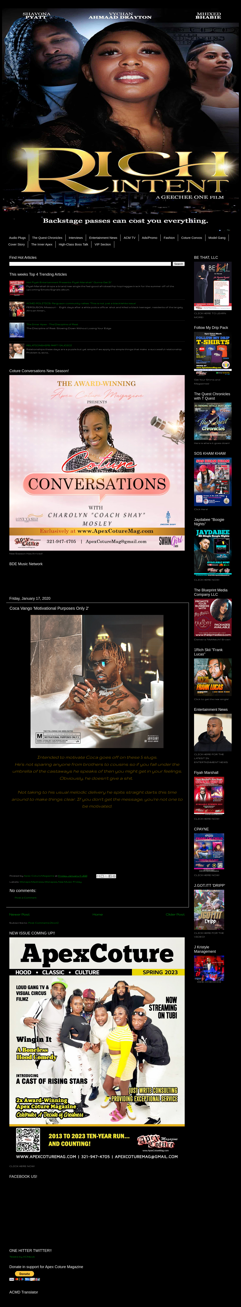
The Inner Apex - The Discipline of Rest (52, 324)
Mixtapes (51, 881)
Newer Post (19, 914)
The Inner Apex (41, 244)
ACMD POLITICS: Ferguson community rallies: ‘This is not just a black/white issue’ (81, 303)
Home (98, 914)
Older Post (175, 914)
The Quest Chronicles (47, 237)
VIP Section (103, 244)
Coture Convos (191, 237)
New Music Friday (70, 881)
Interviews (76, 237)
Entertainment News (103, 237)
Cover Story (16, 244)
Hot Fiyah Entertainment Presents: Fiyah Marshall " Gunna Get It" (69, 282)
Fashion (169, 237)
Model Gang (217, 237)
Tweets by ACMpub (22, 1256)
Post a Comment (26, 897)
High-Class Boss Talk (73, 244)
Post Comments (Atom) (43, 922)
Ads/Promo (149, 237)
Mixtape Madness (32, 881)
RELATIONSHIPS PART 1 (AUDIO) (49, 345)
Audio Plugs (17, 237)
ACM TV (129, 237)
